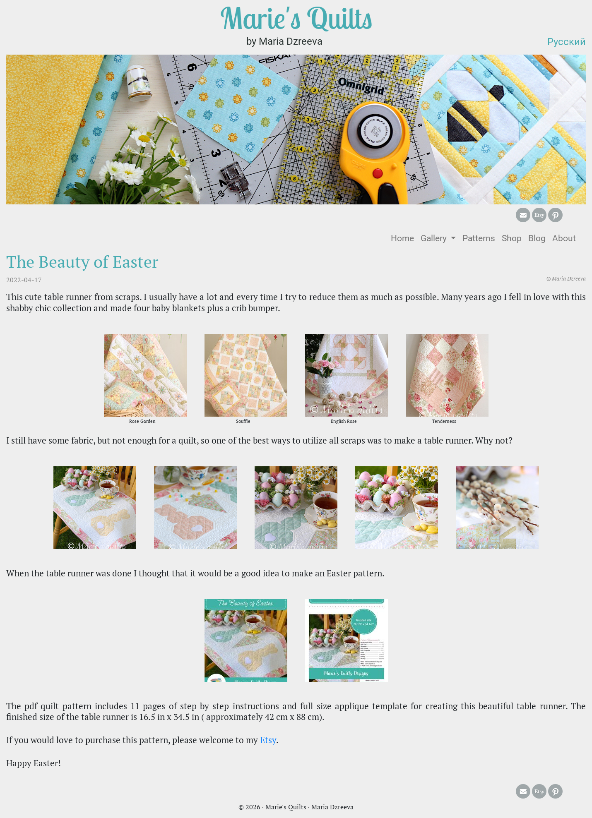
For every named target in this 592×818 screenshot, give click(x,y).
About (564, 238)
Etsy (268, 740)
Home (404, 237)
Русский (566, 42)
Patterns (478, 238)
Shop (512, 238)
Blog (537, 238)
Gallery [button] (435, 238)
